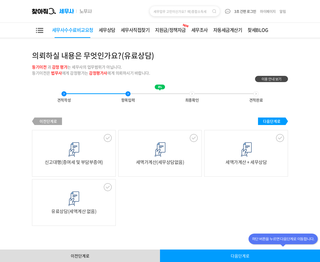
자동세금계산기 (227, 29)
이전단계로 (48, 121)
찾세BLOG (258, 29)
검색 (214, 11)
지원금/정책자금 (172, 28)
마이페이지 (268, 11)
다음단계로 (271, 121)
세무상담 (107, 29)
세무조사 (199, 29)
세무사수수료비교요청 (72, 29)
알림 (283, 11)
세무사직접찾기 (135, 29)
